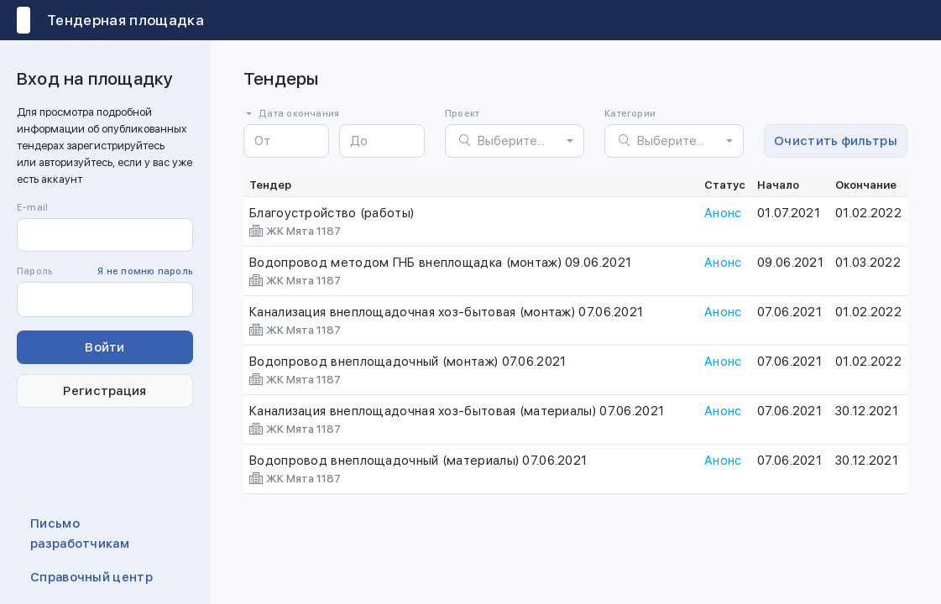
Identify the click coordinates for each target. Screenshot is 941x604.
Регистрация (104, 390)
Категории (630, 113)
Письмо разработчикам (79, 533)
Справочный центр (91, 577)
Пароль (105, 272)
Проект (462, 113)
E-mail (32, 207)
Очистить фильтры (835, 140)
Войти (105, 347)
